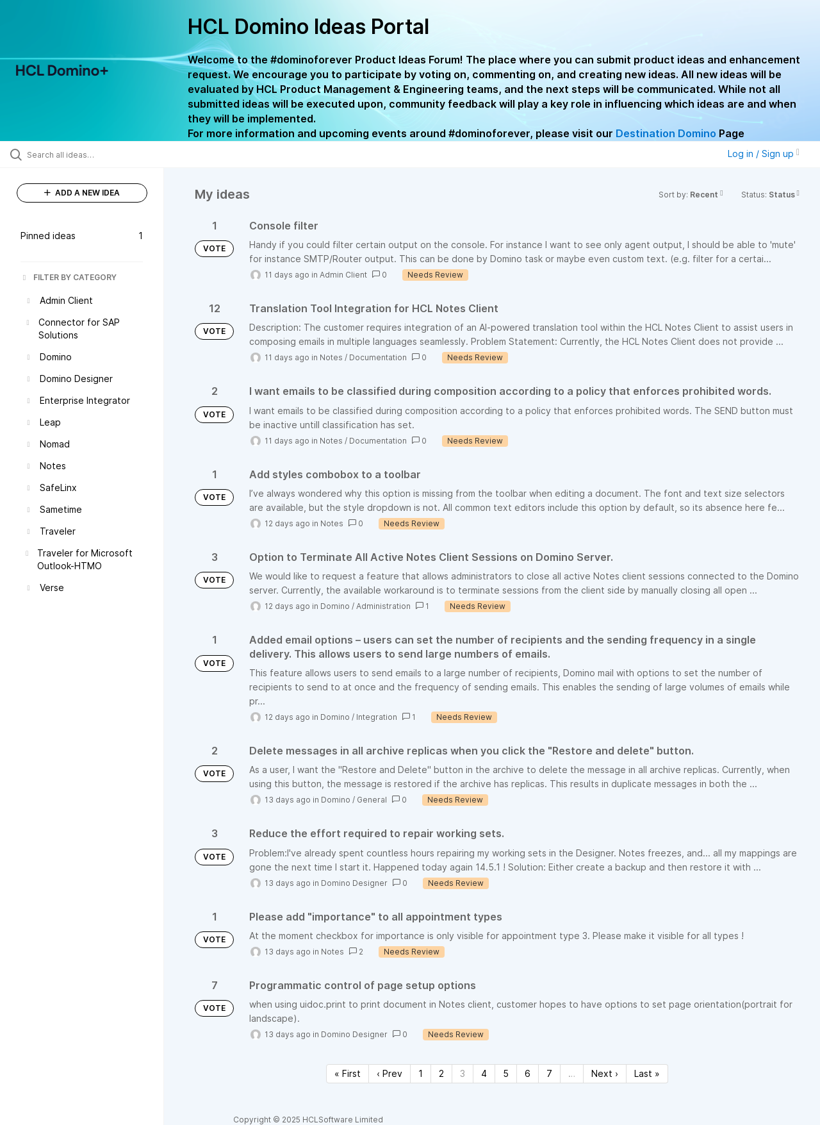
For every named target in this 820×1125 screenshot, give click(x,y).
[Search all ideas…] (98, 154)
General (372, 799)
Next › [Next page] (604, 1073)
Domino (335, 606)
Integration (376, 717)
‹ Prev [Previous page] (389, 1073)
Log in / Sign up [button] (764, 153)
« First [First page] (347, 1073)
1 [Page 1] (420, 1073)
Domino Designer (354, 883)
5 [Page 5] (506, 1073)
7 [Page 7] (549, 1073)
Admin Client (343, 274)
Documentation (378, 357)
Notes (331, 357)
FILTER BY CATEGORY (68, 277)
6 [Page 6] (527, 1073)
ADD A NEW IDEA (82, 192)
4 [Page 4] (484, 1073)
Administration (383, 606)
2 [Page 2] (441, 1073)
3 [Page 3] (462, 1073)
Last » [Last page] (647, 1073)
